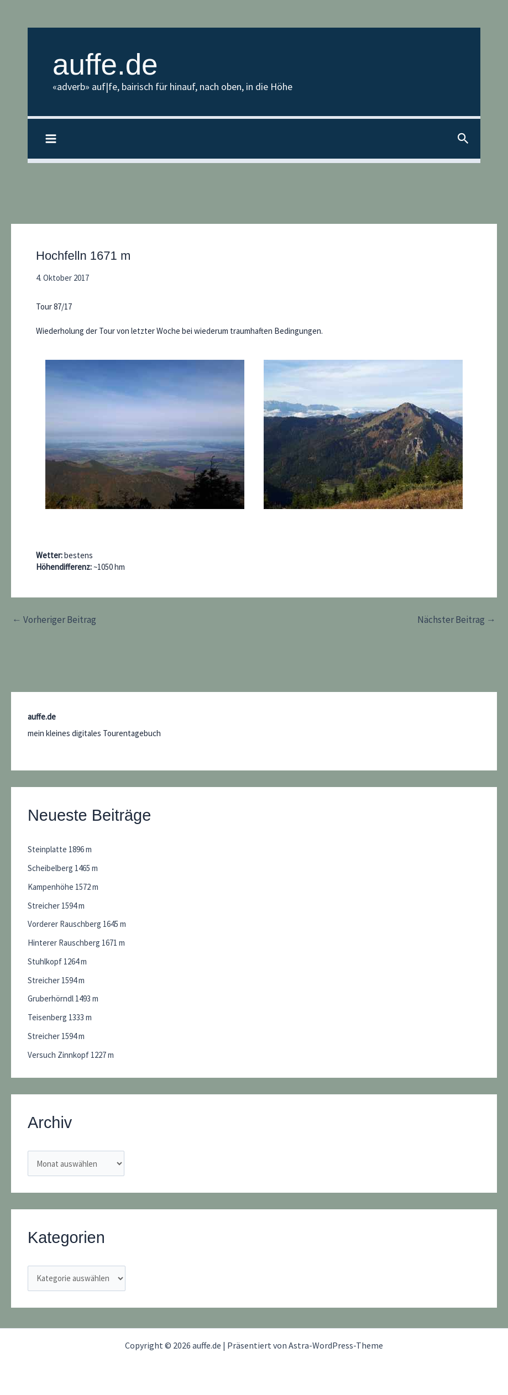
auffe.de (105, 64)
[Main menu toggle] (51, 139)
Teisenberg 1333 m (60, 1017)
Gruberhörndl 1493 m (63, 998)
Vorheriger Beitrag (54, 620)
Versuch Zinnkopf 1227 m (71, 1055)
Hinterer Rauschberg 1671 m (76, 942)
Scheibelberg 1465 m (63, 868)
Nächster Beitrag (456, 620)
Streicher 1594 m (56, 905)
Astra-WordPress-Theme (336, 1345)
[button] (463, 139)
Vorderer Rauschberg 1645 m (77, 924)
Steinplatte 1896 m (60, 849)
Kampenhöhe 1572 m (63, 887)
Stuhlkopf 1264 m (57, 961)
